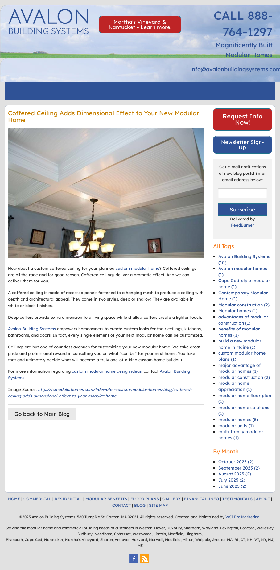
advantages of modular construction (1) (243, 320)
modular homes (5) (238, 419)
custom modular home (137, 268)
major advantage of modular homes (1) (239, 368)
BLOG (140, 505)
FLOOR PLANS (144, 498)
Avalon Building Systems (32, 328)
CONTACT (121, 505)
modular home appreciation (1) (235, 386)
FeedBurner (242, 225)
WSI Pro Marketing (242, 517)
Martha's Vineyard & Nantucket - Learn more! (140, 24)
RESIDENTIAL (68, 498)
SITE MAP (158, 505)
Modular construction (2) (244, 305)
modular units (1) (236, 426)
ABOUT (263, 498)
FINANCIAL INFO (201, 498)
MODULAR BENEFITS (106, 498)
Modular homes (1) (237, 311)
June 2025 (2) (232, 486)
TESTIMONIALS (237, 498)
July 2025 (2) (231, 480)
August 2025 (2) (234, 474)
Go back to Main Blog (42, 414)
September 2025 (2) (239, 468)
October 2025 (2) (235, 462)
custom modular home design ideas (107, 371)
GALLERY (171, 498)
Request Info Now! (242, 119)
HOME (14, 498)
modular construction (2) (244, 377)
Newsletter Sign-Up (242, 144)
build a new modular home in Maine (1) (239, 344)
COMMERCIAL (37, 498)
